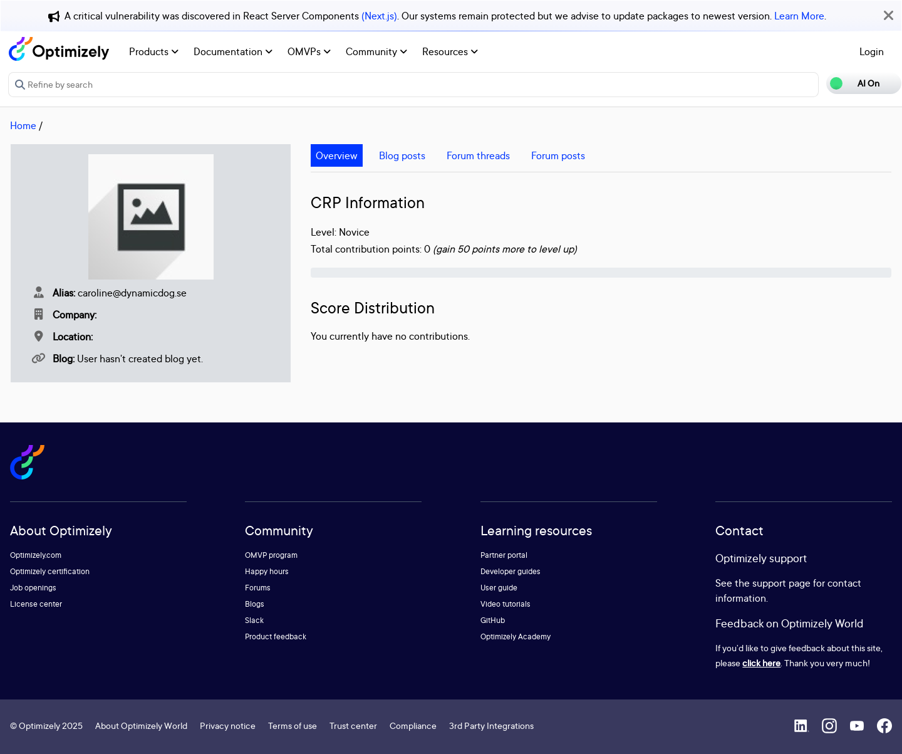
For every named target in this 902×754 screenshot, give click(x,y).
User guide (498, 587)
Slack (254, 620)
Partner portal (503, 555)
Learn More (799, 16)
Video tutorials (505, 604)
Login (871, 51)
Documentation (233, 51)
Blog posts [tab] (402, 155)
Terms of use (292, 725)
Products (154, 51)
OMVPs (309, 51)
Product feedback (275, 636)
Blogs (254, 604)
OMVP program (271, 555)
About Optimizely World (141, 725)
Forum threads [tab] (478, 155)
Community (376, 51)
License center (36, 604)
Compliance (413, 725)
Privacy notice (228, 725)
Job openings (33, 587)
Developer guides (510, 571)
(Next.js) (379, 16)
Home (23, 125)
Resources (450, 51)
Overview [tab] (337, 155)
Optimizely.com (35, 555)
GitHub (492, 620)
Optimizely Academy (515, 636)
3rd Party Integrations (491, 725)
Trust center (353, 725)
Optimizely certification (50, 571)
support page (781, 583)
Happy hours (267, 571)
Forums (258, 587)
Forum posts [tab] (558, 155)
